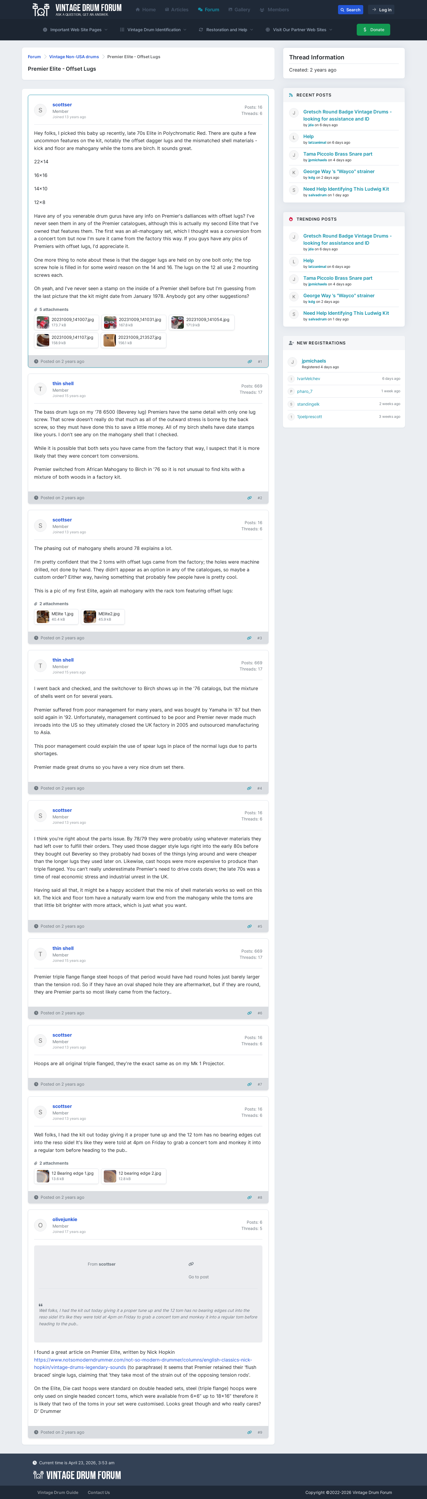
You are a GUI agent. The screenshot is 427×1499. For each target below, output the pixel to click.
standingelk (308, 404)
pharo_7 (305, 391)
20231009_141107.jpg (72, 337)
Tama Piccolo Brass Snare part (337, 154)
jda (311, 125)
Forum (208, 9)
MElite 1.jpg (63, 613)
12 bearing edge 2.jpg (140, 1173)
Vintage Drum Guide (57, 1492)
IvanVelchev (308, 378)
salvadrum (318, 195)
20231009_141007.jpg (73, 319)
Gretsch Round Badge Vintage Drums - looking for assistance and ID (347, 115)
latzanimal (317, 142)
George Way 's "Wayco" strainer (339, 171)
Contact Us (99, 1492)
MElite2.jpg (109, 613)
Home (146, 9)
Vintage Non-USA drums (74, 56)
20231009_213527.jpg (139, 337)
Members (274, 9)
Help (308, 136)
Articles (177, 9)
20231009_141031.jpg (140, 319)
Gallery (239, 9)
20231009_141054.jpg (208, 319)
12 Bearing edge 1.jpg (73, 1173)
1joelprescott (309, 416)
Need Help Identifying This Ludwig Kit (346, 189)
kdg (312, 177)
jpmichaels (318, 160)
